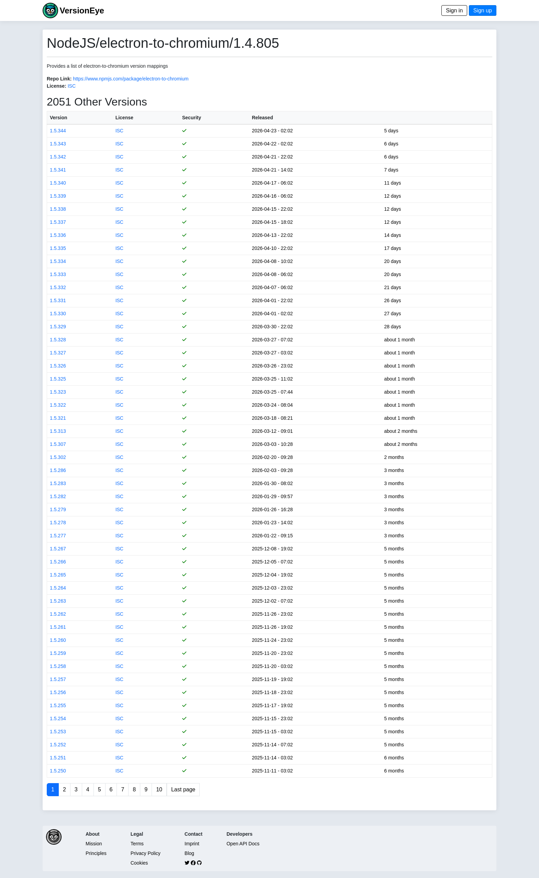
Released (262, 117)
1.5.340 (58, 183)
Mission (94, 843)
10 (159, 789)
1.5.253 (58, 731)
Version (58, 117)
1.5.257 (58, 679)
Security (191, 117)
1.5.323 (58, 392)
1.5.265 (58, 575)
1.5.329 (58, 326)
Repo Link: (59, 78)
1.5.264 (58, 588)
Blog (189, 853)
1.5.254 (58, 718)
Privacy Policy (146, 853)
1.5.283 (58, 483)
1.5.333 (58, 274)
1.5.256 (58, 692)
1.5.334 (58, 261)
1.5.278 (58, 522)
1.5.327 (58, 352)
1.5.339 (58, 196)
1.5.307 (58, 444)
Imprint (192, 843)
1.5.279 (58, 509)
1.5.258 (58, 666)
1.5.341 (58, 170)
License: (56, 86)
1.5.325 (58, 379)
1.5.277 (58, 535)
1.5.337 (58, 222)
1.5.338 (58, 209)
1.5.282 (58, 496)
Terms (137, 843)
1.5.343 (58, 143)
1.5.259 (58, 653)
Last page (183, 789)
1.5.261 (58, 627)
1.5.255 (58, 705)
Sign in (454, 10)
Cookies (139, 863)
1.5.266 (58, 561)
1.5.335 (58, 248)
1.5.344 (58, 130)
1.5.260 (58, 640)
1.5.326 (58, 366)
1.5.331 (58, 300)
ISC (72, 86)
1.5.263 (58, 601)
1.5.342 (58, 157)
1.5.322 (58, 405)
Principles (96, 853)
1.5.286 (58, 470)
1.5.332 (58, 287)
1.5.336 (58, 235)
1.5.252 (58, 744)
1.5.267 (58, 548)
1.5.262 (58, 614)
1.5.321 (58, 418)
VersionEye (81, 10)
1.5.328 (58, 339)
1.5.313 (58, 431)
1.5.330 (58, 313)
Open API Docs (243, 843)
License (124, 117)
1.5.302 (58, 457)
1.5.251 (58, 757)
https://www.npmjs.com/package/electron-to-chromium (130, 78)
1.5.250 (58, 770)
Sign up (482, 10)
